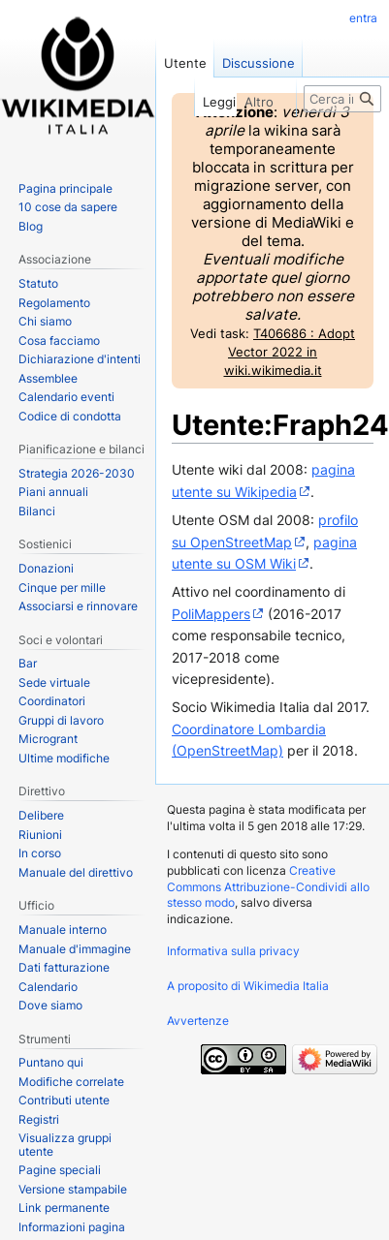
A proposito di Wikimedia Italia (248, 985)
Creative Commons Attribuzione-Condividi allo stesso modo (268, 887)
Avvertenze (198, 1020)
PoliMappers (211, 613)
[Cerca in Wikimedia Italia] (342, 98)
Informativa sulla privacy (233, 951)
